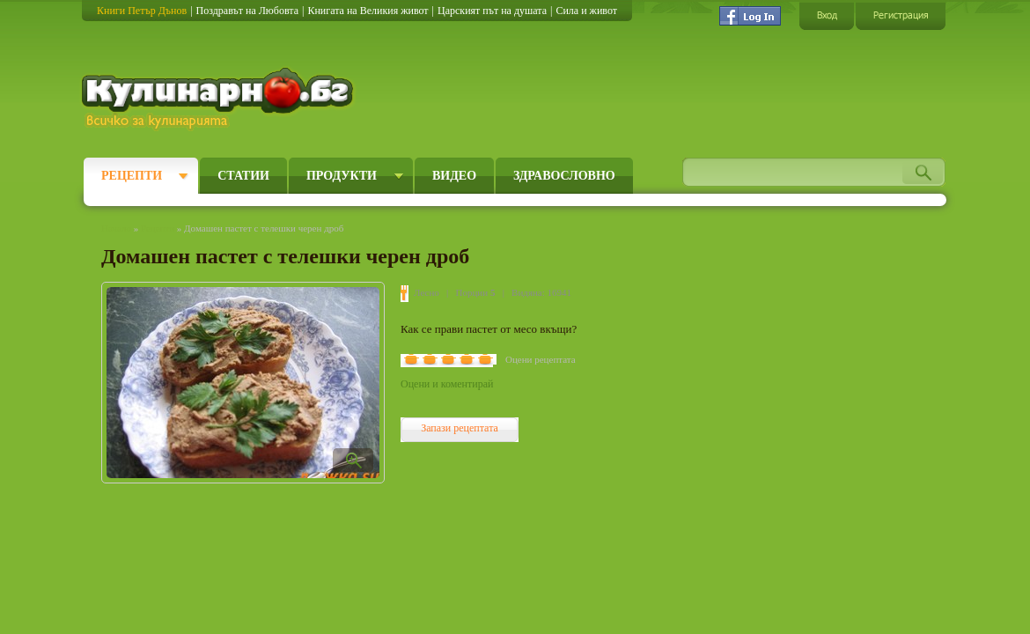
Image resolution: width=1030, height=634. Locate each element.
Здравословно (564, 175)
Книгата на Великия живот (367, 10)
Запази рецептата (459, 428)
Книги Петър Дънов (142, 10)
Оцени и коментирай (447, 384)
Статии (243, 175)
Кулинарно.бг (219, 98)
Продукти (341, 175)
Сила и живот (586, 10)
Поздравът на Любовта (247, 10)
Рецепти (131, 175)
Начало (116, 228)
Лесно (426, 292)
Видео (454, 175)
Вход (826, 15)
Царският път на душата (492, 10)
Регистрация (900, 15)
